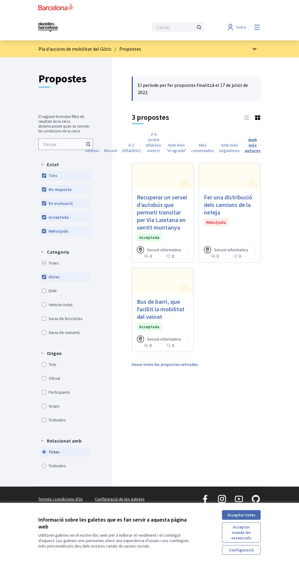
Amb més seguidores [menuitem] (229, 147)
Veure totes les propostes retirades (165, 364)
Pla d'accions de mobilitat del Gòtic (74, 49)
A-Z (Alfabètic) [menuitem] (131, 147)
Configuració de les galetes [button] (120, 499)
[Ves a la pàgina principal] (78, 27)
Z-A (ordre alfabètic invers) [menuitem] (154, 142)
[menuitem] (65, 144)
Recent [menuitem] (110, 150)
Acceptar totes (241, 515)
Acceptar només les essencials (241, 532)
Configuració (241, 550)
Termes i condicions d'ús (60, 499)
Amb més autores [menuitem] (253, 145)
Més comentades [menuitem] (202, 147)
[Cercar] (178, 27)
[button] (49, 164)
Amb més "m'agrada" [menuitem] (176, 147)
